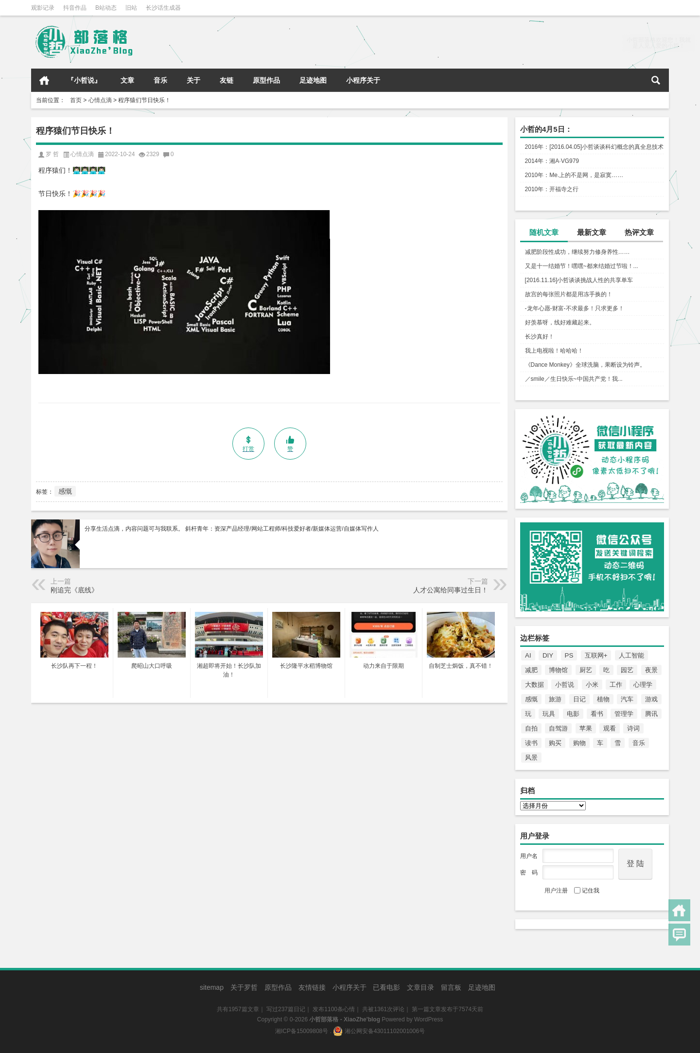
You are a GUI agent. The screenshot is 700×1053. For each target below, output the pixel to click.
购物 (579, 743)
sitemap (212, 987)
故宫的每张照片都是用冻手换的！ (568, 294)
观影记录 (42, 7)
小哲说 (564, 684)
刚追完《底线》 (74, 590)
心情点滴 (100, 100)
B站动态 (106, 7)
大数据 (534, 684)
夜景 (651, 670)
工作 (616, 684)
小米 (592, 684)
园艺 (627, 670)
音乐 (160, 80)
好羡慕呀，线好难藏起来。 (560, 322)
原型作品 (266, 80)
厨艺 (585, 670)
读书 (531, 743)
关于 (193, 80)
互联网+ (596, 655)
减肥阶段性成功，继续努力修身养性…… (577, 252)
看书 (597, 713)
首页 (44, 80)
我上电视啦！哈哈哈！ (554, 350)
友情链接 (312, 987)
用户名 (529, 856)
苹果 (585, 728)
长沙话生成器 (163, 7)
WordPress (428, 1019)
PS (569, 655)
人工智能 (631, 655)
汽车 (627, 699)
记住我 (586, 890)
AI (528, 655)
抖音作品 (75, 7)
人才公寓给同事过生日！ (450, 590)
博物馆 (558, 670)
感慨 (531, 699)
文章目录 (420, 987)
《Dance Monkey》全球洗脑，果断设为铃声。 (585, 364)
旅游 (555, 699)
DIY (547, 655)
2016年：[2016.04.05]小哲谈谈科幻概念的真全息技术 (594, 146)
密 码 (529, 872)
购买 (555, 743)
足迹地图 (313, 80)
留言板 (451, 987)
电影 (573, 713)
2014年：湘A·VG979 (552, 161)
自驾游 (558, 728)
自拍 (531, 728)
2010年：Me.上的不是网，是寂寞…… (574, 175)
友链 (226, 80)
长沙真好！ (539, 336)
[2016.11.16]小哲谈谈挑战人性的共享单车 (579, 280)
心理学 (642, 684)
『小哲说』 (84, 80)
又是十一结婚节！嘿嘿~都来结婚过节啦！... (581, 266)
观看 (609, 728)
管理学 (623, 713)
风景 (531, 757)
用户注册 (556, 890)
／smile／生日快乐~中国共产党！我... (574, 378)
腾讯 (651, 713)
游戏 (651, 699)
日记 (579, 699)
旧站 (131, 7)
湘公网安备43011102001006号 (379, 1031)
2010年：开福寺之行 (552, 189)
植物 (603, 699)
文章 (127, 80)
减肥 (531, 670)
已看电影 (386, 987)
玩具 (548, 713)
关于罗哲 (244, 987)
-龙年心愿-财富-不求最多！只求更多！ (574, 308)
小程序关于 (363, 80)
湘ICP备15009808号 (301, 1031)
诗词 (633, 728)
